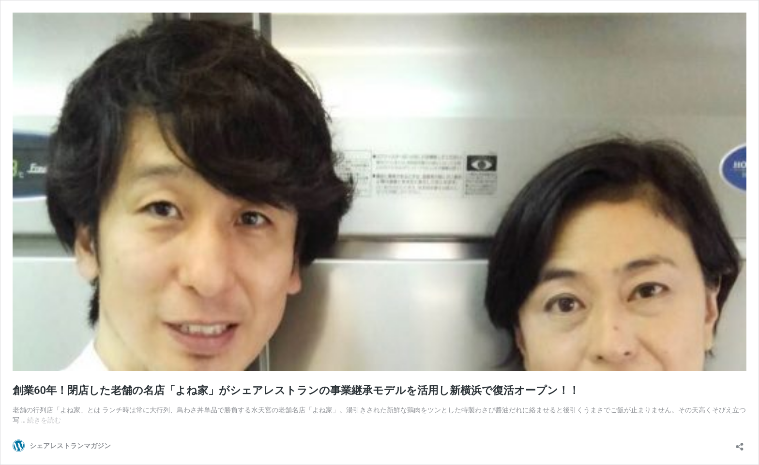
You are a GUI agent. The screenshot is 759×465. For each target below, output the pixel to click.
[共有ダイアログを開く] (739, 443)
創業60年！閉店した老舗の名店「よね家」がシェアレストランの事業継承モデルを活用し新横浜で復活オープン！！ (296, 390)
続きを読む (44, 420)
